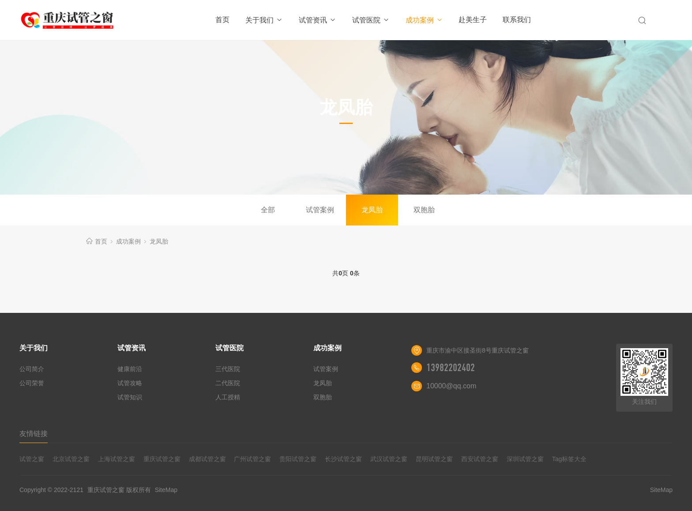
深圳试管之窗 (525, 458)
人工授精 (227, 397)
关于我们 (264, 20)
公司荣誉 (31, 383)
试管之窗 (31, 458)
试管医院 (371, 20)
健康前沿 (129, 368)
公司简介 (31, 368)
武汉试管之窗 (388, 458)
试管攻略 (129, 383)
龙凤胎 (372, 210)
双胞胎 (424, 210)
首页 (222, 19)
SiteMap (166, 489)
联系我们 (517, 19)
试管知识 (129, 397)
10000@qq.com (451, 386)
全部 (268, 210)
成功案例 (424, 20)
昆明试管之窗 (434, 458)
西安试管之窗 (479, 458)
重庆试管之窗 (162, 458)
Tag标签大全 (569, 458)
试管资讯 (317, 20)
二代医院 (227, 383)
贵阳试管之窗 (297, 458)
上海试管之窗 (116, 458)
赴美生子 (473, 19)
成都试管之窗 (207, 458)
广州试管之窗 (252, 458)
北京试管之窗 (71, 458)
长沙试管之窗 (343, 458)
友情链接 (33, 433)
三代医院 (227, 368)
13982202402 (450, 367)
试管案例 (320, 210)
